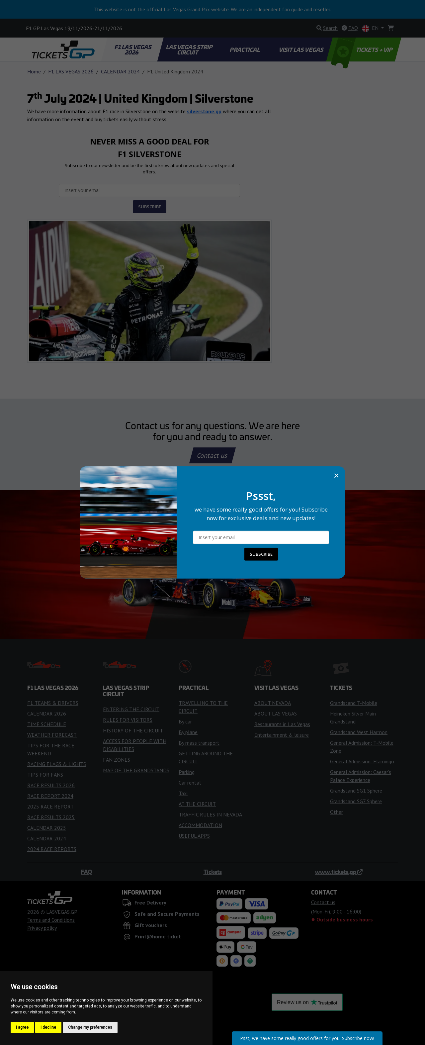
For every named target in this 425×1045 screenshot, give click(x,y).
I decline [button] (48, 1027)
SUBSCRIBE (261, 554)
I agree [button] (22, 1027)
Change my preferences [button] (90, 1027)
